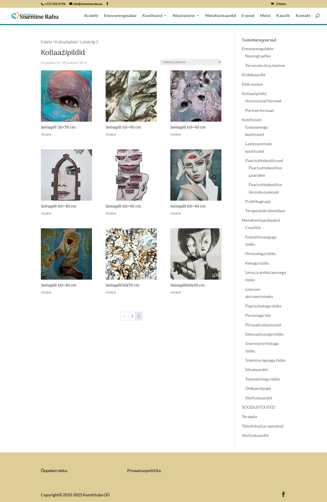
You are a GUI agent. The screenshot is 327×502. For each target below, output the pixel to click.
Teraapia (249, 416)
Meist (265, 16)
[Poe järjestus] (190, 62)
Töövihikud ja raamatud (262, 425)
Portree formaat (259, 110)
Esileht (46, 42)
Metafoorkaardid (220, 16)
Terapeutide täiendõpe (265, 210)
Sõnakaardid (256, 369)
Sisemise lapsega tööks (265, 360)
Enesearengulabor (120, 16)
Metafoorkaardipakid (261, 220)
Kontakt (303, 16)
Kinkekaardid (253, 74)
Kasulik (283, 16)
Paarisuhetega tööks (263, 305)
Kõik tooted (252, 84)
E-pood (248, 16)
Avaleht (91, 16)
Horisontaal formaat (263, 100)
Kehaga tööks (257, 263)
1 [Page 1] (132, 316)
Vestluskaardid (258, 397)
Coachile (253, 227)
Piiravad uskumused (263, 324)
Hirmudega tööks (260, 253)
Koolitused (152, 16)
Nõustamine (184, 16)
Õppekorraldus (54, 470)
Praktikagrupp (258, 201)
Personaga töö (258, 315)
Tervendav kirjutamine (265, 65)
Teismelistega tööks (262, 378)
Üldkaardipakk (258, 388)
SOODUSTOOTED (258, 407)
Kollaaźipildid (66, 42)
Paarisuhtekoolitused (264, 160)
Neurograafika (258, 55)
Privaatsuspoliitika (144, 470)
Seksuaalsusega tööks (264, 334)
